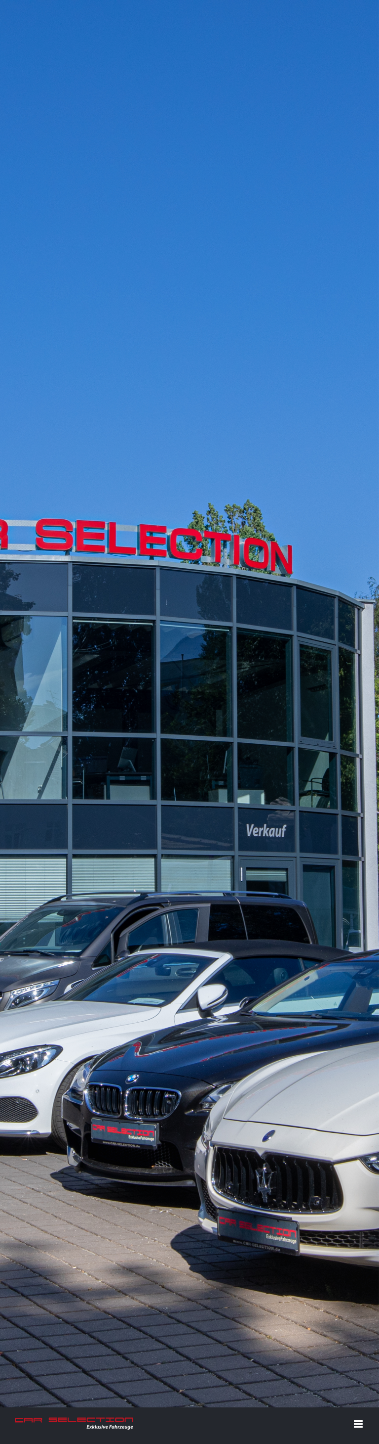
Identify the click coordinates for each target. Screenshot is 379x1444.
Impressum (192, 1205)
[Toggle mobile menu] (359, 336)
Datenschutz (233, 1205)
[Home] (189, 159)
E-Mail (350, 1204)
